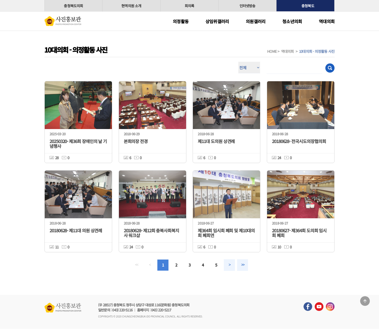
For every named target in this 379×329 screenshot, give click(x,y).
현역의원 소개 (131, 5)
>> (242, 265)
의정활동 (181, 21)
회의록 (189, 5)
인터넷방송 (247, 5)
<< (136, 265)
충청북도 (307, 5)
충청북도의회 (73, 5)
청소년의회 (292, 21)
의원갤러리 (255, 21)
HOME (272, 51)
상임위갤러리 (217, 21)
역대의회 (327, 21)
